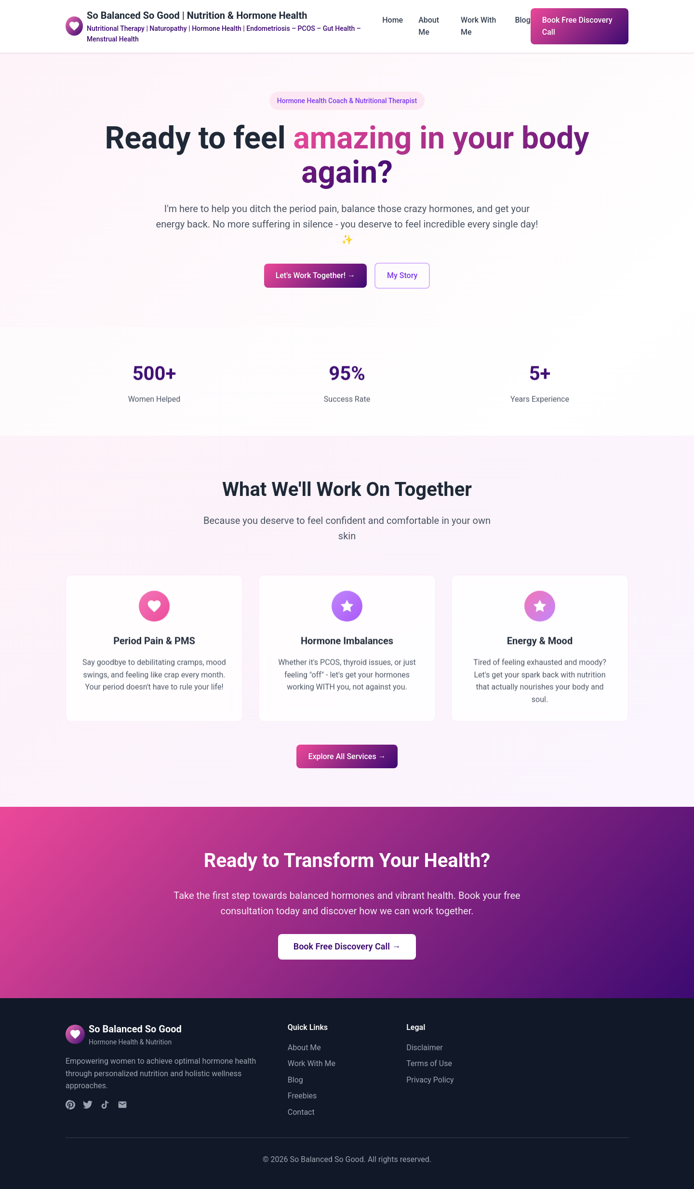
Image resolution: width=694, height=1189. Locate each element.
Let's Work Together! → (315, 275)
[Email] (122, 1106)
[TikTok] (105, 1106)
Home (392, 20)
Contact (301, 1112)
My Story (402, 275)
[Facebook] (88, 1106)
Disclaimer (424, 1047)
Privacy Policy (430, 1079)
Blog (522, 20)
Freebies (302, 1095)
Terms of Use (429, 1063)
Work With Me (311, 1063)
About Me (304, 1047)
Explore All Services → (347, 756)
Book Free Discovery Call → (347, 946)
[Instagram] (70, 1106)
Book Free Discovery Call (577, 26)
